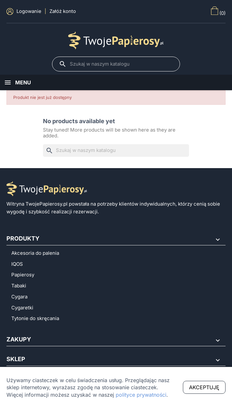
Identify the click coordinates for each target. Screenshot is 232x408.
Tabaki (18, 286)
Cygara (19, 297)
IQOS (17, 264)
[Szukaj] (121, 64)
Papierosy (22, 275)
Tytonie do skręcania (35, 318)
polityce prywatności (141, 395)
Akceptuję (204, 387)
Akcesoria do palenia (35, 253)
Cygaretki (22, 308)
